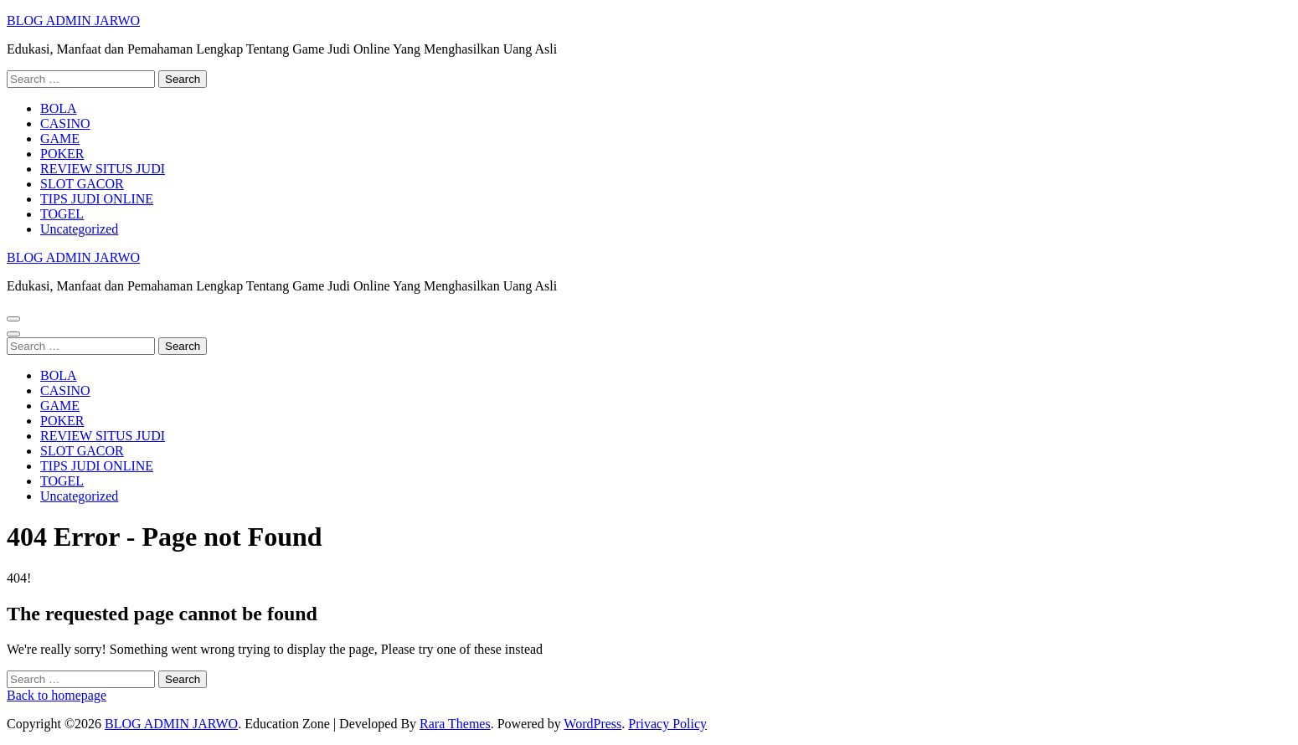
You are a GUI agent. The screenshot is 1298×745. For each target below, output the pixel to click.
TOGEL (62, 214)
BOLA (58, 108)
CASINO (65, 123)
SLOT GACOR (82, 184)
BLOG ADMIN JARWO (73, 20)
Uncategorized (79, 229)
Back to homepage (56, 695)
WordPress (592, 724)
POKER (62, 153)
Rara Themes (455, 724)
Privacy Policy (667, 724)
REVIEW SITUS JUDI (102, 169)
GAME (60, 138)
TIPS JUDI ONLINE (96, 199)
